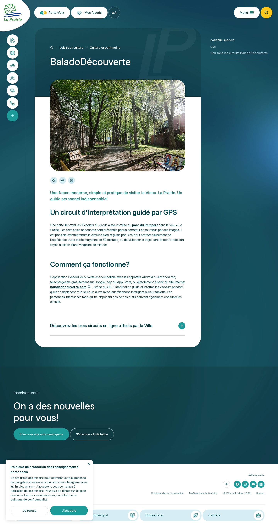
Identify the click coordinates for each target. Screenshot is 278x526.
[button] (117, 326)
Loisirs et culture (71, 47)
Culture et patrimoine (105, 47)
